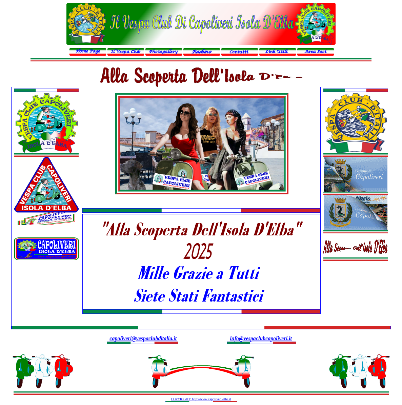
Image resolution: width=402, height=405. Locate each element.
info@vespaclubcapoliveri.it (261, 338)
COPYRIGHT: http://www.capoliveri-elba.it (201, 399)
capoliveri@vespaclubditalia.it (143, 338)
